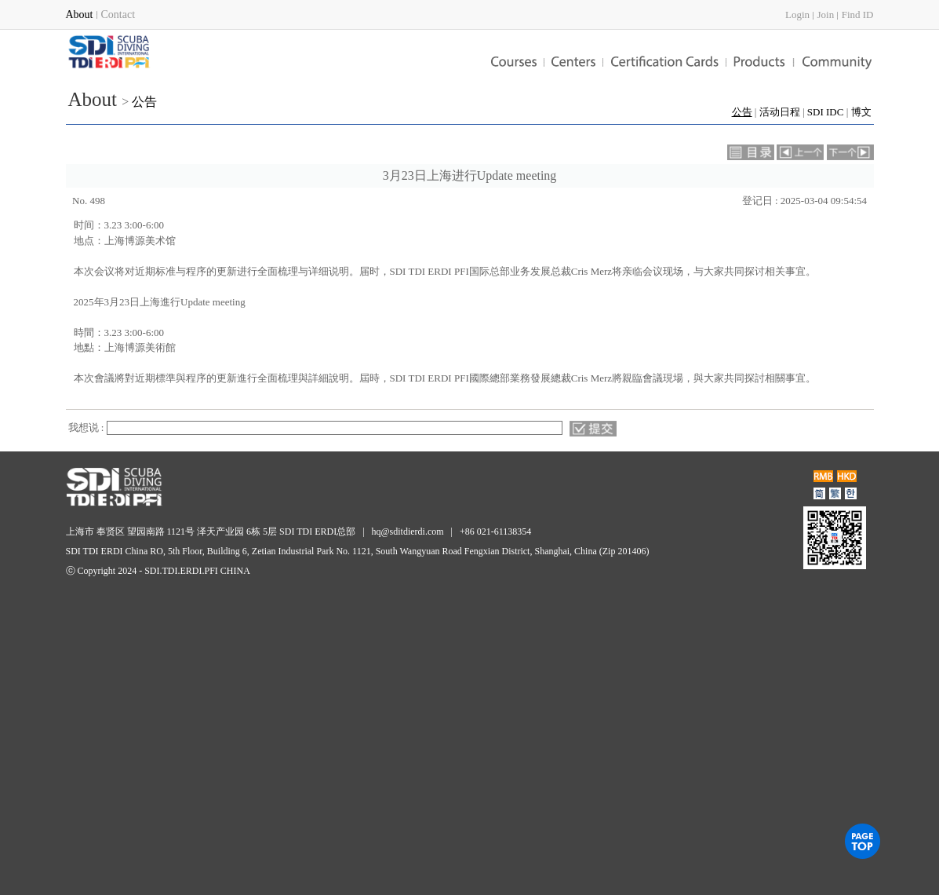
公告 (144, 101)
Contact (118, 14)
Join (826, 14)
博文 (861, 112)
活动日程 (779, 112)
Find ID (858, 14)
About (93, 99)
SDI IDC (825, 112)
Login (797, 14)
